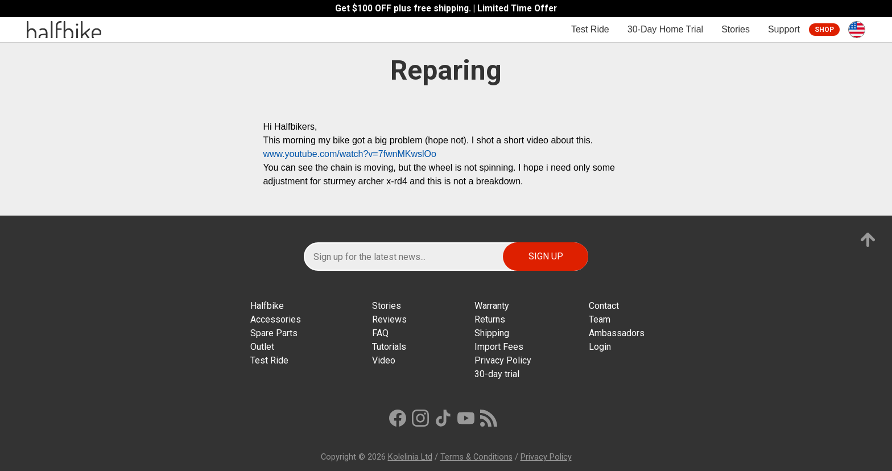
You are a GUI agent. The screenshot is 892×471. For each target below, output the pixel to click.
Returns (489, 319)
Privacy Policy (502, 360)
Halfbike (267, 305)
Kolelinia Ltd (410, 457)
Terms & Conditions (476, 457)
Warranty (491, 305)
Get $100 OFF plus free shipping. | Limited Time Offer (446, 8)
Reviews (389, 319)
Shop (824, 30)
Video (383, 360)
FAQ (380, 333)
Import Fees (498, 346)
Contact (604, 305)
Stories (735, 29)
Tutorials (389, 346)
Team (599, 319)
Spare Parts (274, 333)
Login (600, 346)
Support (784, 29)
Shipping (491, 333)
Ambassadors (617, 333)
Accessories (275, 319)
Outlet (262, 346)
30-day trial (496, 374)
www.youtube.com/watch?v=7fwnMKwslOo (349, 154)
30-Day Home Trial (665, 29)
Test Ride (590, 29)
